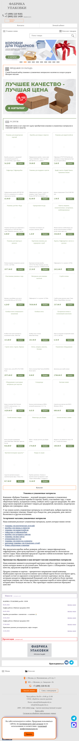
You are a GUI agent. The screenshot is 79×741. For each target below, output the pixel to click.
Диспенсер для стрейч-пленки (61, 369)
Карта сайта (39, 711)
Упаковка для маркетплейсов (64, 135)
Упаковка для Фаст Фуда (14, 205)
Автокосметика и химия (64, 417)
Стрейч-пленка (64, 276)
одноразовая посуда (13, 539)
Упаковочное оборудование (64, 347)
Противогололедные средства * (14, 453)
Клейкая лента (39, 311)
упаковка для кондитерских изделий (19, 526)
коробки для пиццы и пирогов (17, 528)
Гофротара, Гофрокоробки (14, 170)
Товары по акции (39, 453)
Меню (7, 671)
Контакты (20, 25)
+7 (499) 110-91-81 (41, 686)
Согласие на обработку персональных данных (39, 713)
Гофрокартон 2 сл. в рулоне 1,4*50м (63, 263)
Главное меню (12, 31)
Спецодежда (39, 382)
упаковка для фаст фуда (14, 537)
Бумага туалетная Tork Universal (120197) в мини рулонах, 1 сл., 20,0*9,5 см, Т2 (12, 406)
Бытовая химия (64, 382)
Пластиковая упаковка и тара (14, 276)
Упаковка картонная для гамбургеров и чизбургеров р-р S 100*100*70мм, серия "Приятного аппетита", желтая (14, 229)
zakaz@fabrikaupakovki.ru (42, 702)
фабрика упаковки (16, 6)
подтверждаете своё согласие (31, 724)
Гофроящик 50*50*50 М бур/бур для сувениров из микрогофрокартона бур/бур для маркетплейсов (64, 158)
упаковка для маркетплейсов (16, 530)
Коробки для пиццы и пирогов (39, 135)
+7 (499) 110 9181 (14, 14)
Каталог (39, 488)
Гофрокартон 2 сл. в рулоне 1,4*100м (38, 298)
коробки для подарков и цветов (17, 534)
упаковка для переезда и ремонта (18, 541)
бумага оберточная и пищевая (17, 545)
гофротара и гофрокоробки (16, 532)
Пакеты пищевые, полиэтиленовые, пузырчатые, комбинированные (64, 208)
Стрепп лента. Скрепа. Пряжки (14, 347)
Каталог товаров (69, 31)
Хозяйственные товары (14, 417)
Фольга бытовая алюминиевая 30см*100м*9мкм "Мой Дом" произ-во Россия (14, 441)
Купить (20, 163)
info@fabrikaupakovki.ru (39, 705)
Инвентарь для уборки (39, 417)
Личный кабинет (58, 25)
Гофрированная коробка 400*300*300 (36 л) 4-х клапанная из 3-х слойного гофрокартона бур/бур (14, 194)
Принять (29, 734)
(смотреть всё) (17, 596)
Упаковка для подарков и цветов (39, 170)
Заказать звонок (12, 20)
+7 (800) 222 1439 (14, 16)
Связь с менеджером (48, 691)
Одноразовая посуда (39, 205)
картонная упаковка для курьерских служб (22, 543)
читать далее (72, 605)
